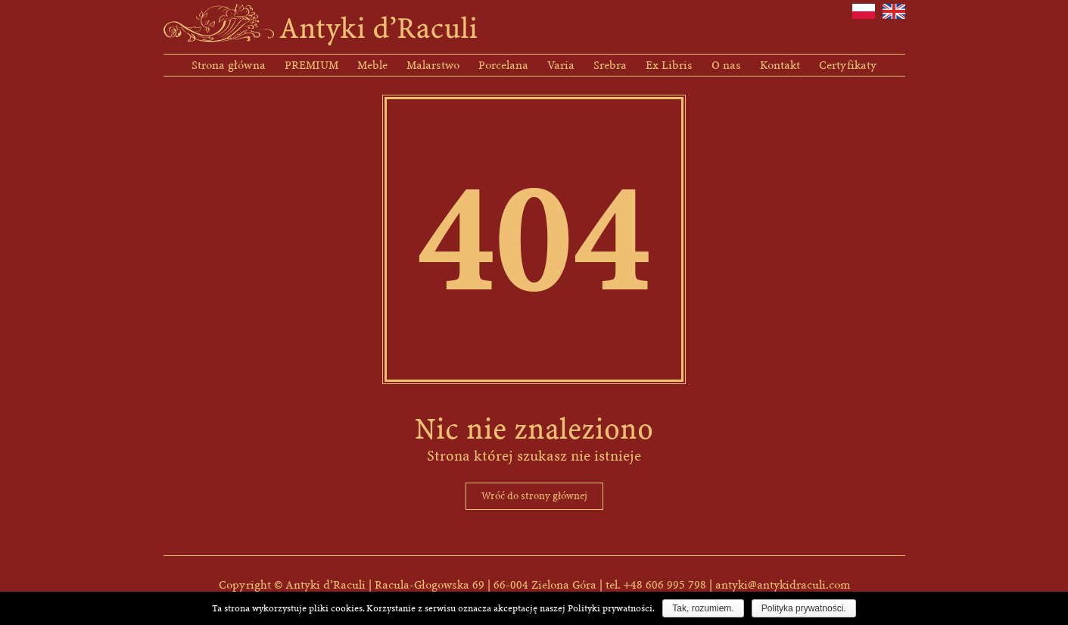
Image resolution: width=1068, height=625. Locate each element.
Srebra (610, 65)
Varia (560, 65)
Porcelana (503, 65)
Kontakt (780, 65)
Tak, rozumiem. (702, 608)
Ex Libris (669, 65)
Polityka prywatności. (803, 608)
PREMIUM (311, 65)
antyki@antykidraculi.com (782, 584)
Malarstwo (432, 65)
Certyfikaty (848, 65)
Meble (372, 65)
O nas (726, 65)
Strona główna (228, 65)
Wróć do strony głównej (534, 495)
